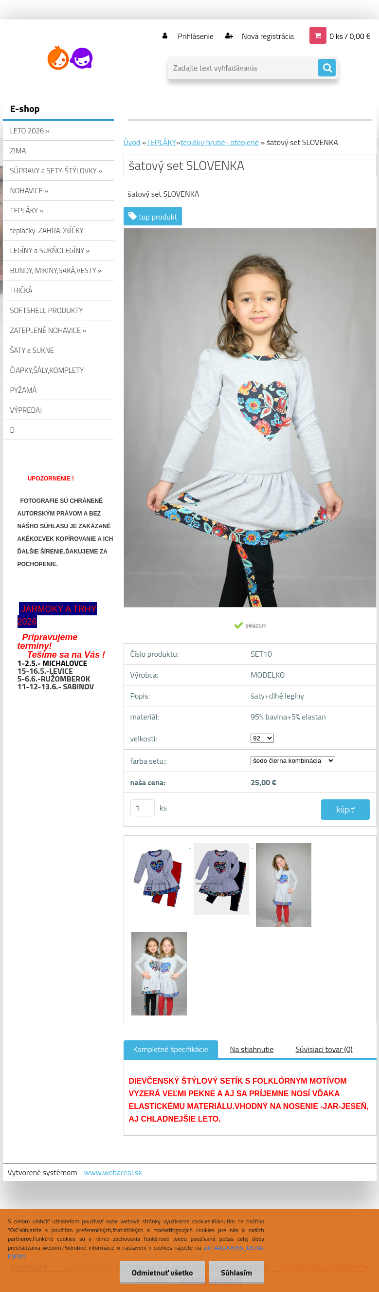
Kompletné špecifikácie (170, 1049)
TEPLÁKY (161, 142)
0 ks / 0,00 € (349, 36)
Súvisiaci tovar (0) (323, 1049)
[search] (327, 68)
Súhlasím (236, 1272)
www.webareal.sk (113, 1172)
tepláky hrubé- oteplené (219, 142)
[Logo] (70, 58)
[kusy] (142, 807)
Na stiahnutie (252, 1049)
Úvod (132, 142)
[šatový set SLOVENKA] (160, 844)
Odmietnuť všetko (162, 1272)
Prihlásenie (196, 36)
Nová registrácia (267, 36)
